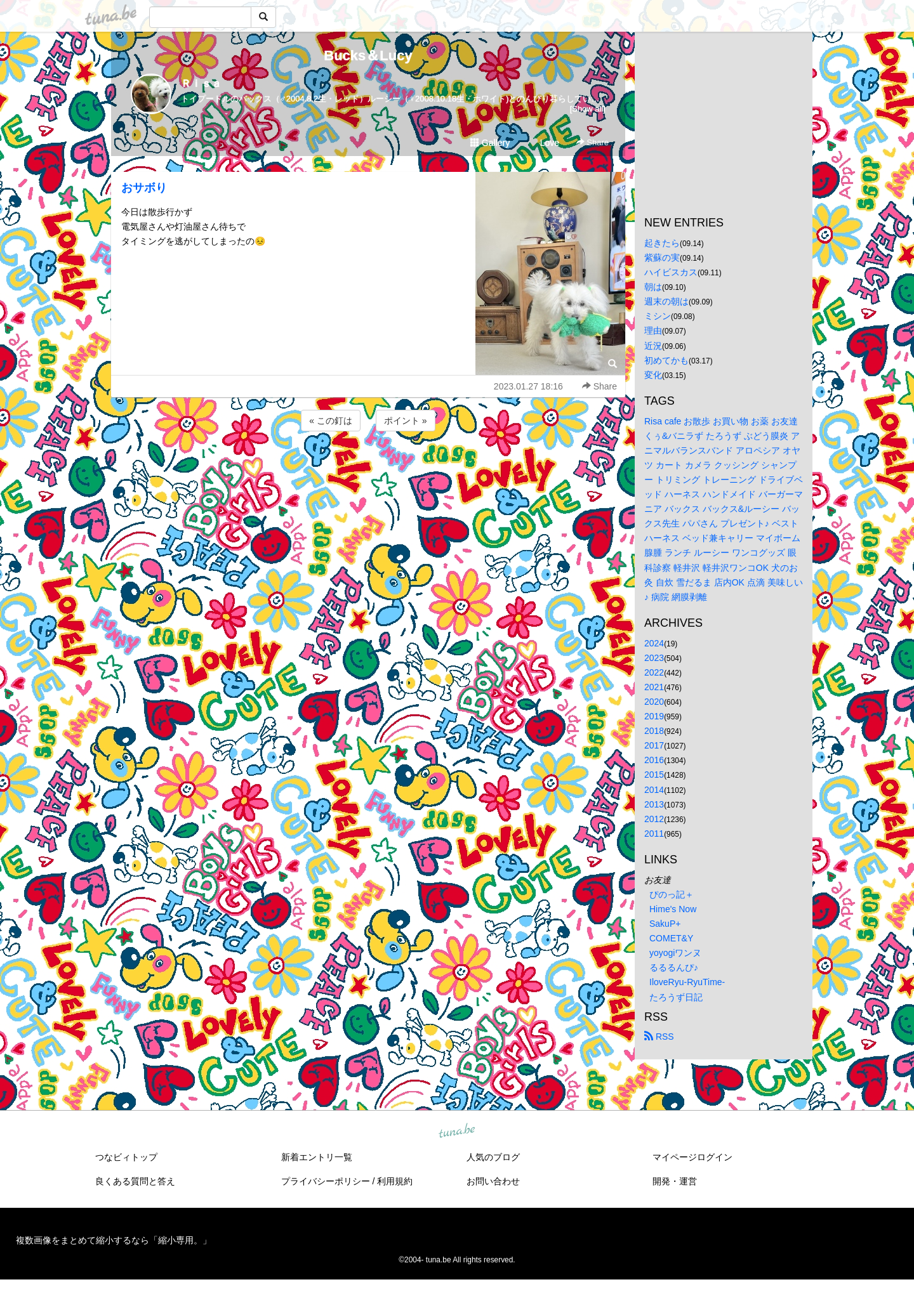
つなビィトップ (126, 1157)
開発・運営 (674, 1181)
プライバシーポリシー (325, 1181)
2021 (654, 687)
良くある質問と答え (135, 1181)
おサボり (144, 187)
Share (592, 142)
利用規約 (395, 1181)
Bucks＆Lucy (368, 55)
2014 (654, 790)
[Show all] (588, 109)
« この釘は (330, 420)
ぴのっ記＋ (671, 894)
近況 (653, 346)
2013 (654, 804)
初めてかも (666, 360)
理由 (653, 330)
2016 (654, 760)
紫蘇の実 (662, 257)
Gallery (490, 143)
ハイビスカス (671, 272)
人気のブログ (493, 1157)
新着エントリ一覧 (316, 1157)
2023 (654, 658)
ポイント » (405, 420)
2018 (654, 731)
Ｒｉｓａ (201, 83)
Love (544, 143)
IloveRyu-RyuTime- (687, 982)
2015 (654, 774)
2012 (654, 819)
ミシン (657, 316)
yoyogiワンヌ (675, 953)
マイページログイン (692, 1157)
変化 (653, 375)
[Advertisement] (368, 468)
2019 (654, 716)
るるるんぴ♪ (673, 967)
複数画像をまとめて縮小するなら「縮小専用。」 (113, 1240)
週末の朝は (666, 301)
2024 (654, 643)
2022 (654, 672)
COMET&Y (671, 938)
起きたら (662, 243)
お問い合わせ (493, 1181)
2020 (654, 702)
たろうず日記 (676, 997)
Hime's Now (672, 909)
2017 (654, 745)
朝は (653, 287)
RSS (659, 1036)
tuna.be (456, 1131)
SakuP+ (664, 924)
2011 (654, 833)
